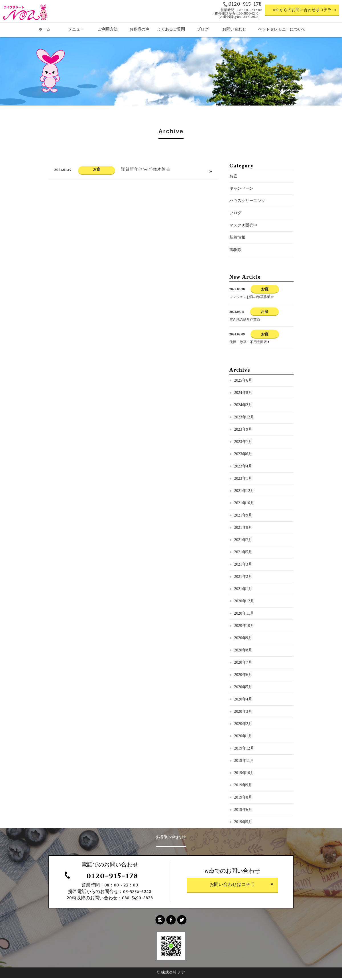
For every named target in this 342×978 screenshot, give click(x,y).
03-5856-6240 (137, 892)
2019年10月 (244, 782)
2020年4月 (243, 708)
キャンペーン (241, 198)
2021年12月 (244, 500)
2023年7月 (243, 451)
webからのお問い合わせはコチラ (302, 10)
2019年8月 (243, 807)
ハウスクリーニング (247, 210)
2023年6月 (243, 463)
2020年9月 (243, 647)
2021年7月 (243, 549)
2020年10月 (244, 635)
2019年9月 (243, 794)
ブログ (235, 222)
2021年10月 (244, 512)
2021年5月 (243, 561)
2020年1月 (243, 745)
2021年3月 (243, 574)
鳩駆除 (235, 259)
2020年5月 (243, 696)
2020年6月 (243, 684)
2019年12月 (244, 758)
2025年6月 (243, 390)
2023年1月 (243, 488)
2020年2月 (243, 733)
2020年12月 (244, 610)
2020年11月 (244, 623)
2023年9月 (243, 439)
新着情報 (237, 247)
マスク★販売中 (243, 234)
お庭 (233, 185)
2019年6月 (243, 819)
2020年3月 (243, 721)
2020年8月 (243, 659)
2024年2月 (243, 414)
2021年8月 (243, 537)
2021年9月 (243, 525)
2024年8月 (243, 402)
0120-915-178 (112, 876)
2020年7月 (243, 672)
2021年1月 (243, 598)
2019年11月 (244, 770)
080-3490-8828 (137, 898)
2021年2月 (243, 586)
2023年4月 (243, 475)
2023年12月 (244, 426)
